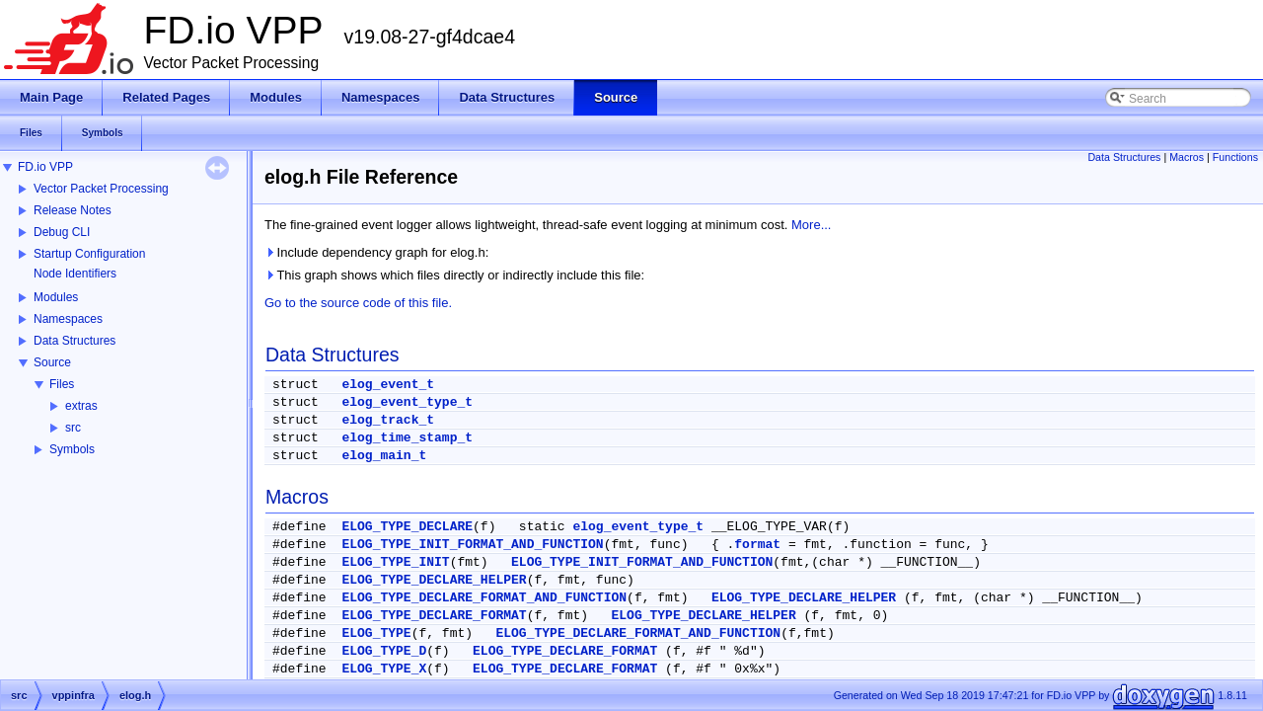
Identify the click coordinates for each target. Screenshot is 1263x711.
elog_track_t (387, 420)
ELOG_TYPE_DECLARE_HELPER (433, 580)
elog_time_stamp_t (407, 438)
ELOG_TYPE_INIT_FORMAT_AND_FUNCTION (472, 544)
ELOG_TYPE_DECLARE (407, 526)
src (73, 427)
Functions (1235, 157)
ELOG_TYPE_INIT (395, 562)
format (757, 544)
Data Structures (74, 341)
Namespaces (68, 319)
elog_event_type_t (407, 402)
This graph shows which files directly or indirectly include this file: (454, 275)
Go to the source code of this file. (358, 302)
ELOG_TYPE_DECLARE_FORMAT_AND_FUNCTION (484, 598)
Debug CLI (62, 232)
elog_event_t (387, 384)
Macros (1186, 157)
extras (81, 406)
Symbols (72, 449)
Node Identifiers (75, 273)
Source (52, 362)
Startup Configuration (89, 254)
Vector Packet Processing (101, 189)
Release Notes (72, 210)
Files (61, 384)
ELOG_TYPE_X (383, 669)
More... (811, 224)
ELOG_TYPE (375, 633)
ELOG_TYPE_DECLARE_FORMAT (433, 615)
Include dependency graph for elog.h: (376, 252)
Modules (56, 297)
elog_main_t (383, 455)
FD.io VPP (45, 167)
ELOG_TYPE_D (383, 651)
